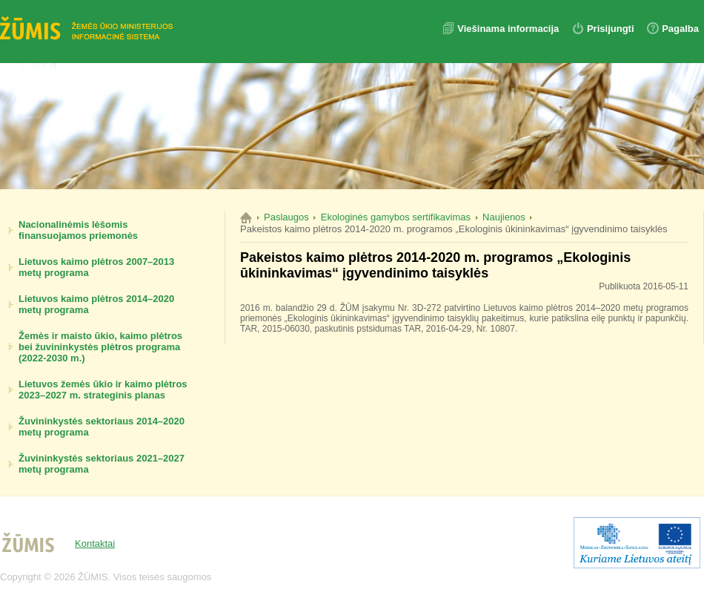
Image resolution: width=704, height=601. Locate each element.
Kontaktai (95, 543)
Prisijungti (610, 28)
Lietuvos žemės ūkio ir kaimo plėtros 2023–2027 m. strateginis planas (103, 389)
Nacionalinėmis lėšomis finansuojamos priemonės (78, 230)
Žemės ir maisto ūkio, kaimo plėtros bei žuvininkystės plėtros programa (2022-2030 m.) (100, 347)
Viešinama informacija (509, 28)
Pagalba (680, 28)
